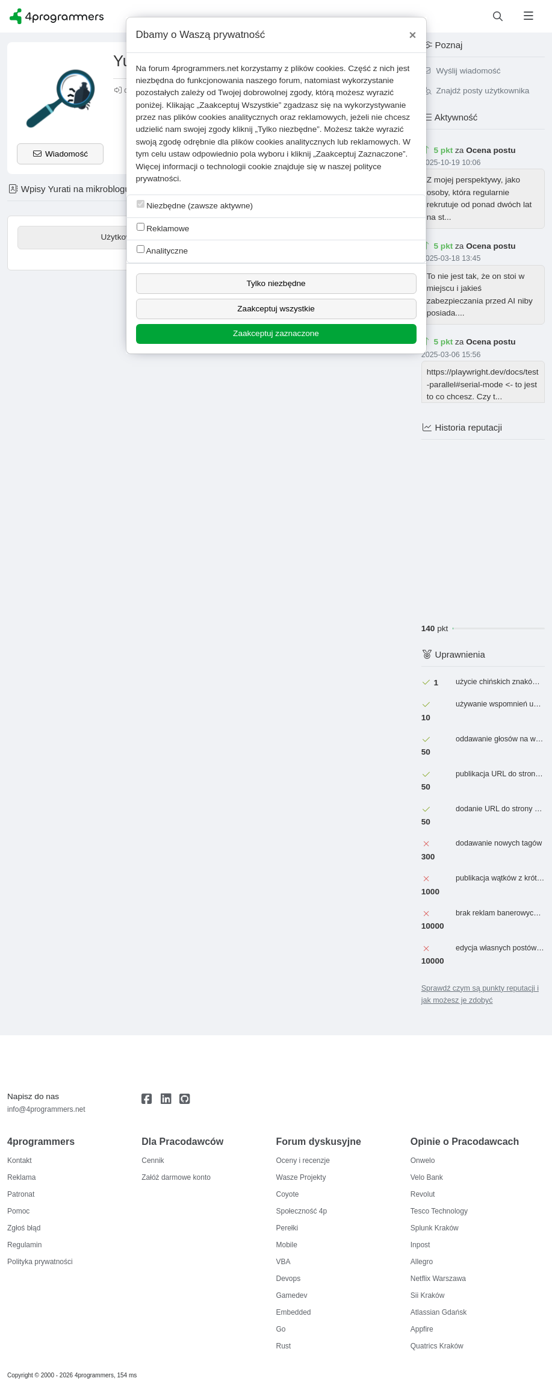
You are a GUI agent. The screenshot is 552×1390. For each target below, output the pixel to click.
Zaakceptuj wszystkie (275, 308)
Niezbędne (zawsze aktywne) (195, 205)
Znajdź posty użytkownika (475, 90)
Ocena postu (490, 150)
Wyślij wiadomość (461, 70)
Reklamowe (163, 228)
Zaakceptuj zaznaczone (276, 333)
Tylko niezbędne (275, 283)
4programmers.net (205, 68)
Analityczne (162, 250)
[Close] (413, 35)
